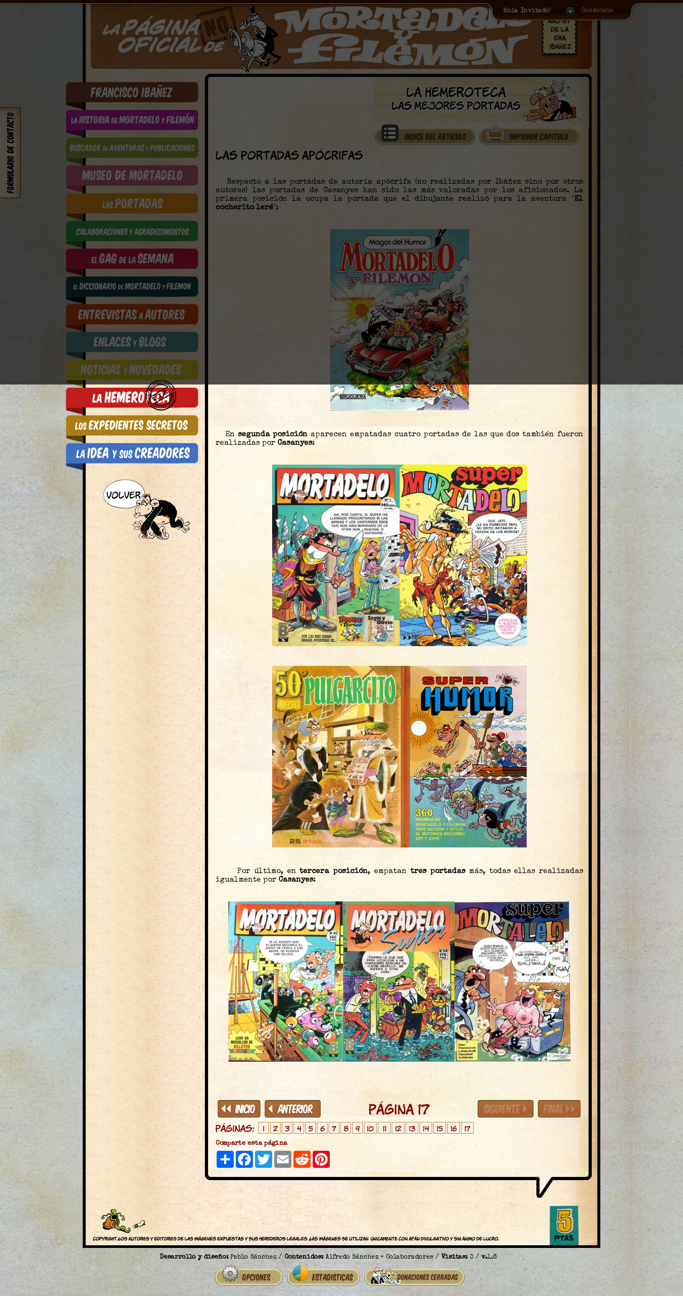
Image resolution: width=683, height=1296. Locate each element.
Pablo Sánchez (253, 1253)
